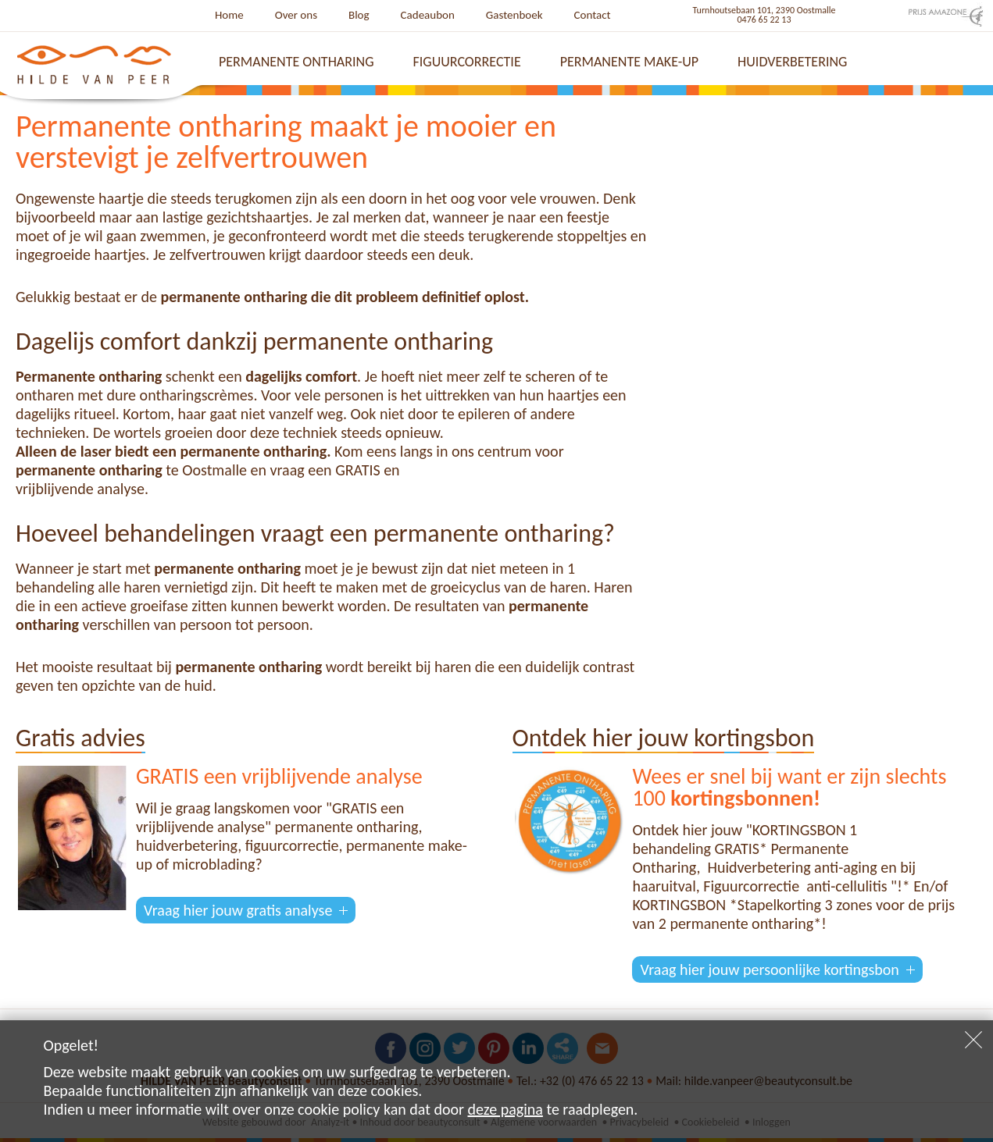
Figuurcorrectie (467, 61)
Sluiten (973, 1039)
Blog (359, 15)
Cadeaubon (428, 15)
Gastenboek (514, 15)
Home (229, 15)
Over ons (296, 15)
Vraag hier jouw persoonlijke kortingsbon (769, 969)
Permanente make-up (629, 61)
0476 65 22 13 (764, 19)
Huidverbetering (792, 61)
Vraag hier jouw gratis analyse (238, 910)
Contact (592, 15)
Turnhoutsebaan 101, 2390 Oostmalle (764, 10)
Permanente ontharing (296, 61)
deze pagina (505, 1109)
